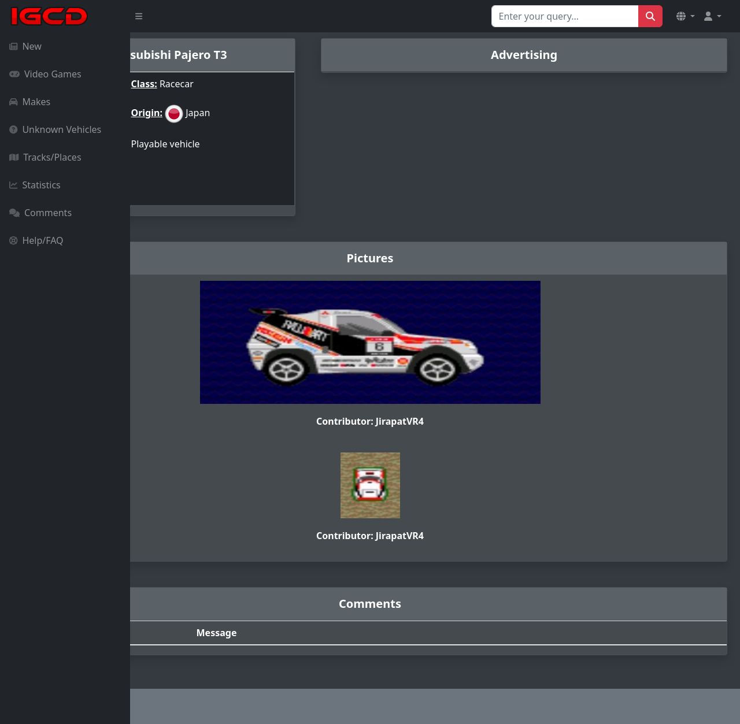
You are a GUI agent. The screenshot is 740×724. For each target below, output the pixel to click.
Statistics (35, 185)
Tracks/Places (45, 157)
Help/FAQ (36, 240)
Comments (40, 212)
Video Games (45, 74)
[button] (686, 16)
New (25, 46)
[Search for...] (565, 16)
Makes (29, 101)
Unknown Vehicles (55, 129)
